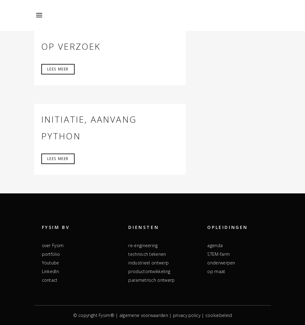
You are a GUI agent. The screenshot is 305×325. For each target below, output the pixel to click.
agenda (215, 245)
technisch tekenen (147, 254)
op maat (216, 271)
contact (50, 280)
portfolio (51, 254)
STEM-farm (218, 254)
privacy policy (186, 315)
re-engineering (143, 245)
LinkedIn (50, 271)
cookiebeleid (218, 315)
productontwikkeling (149, 271)
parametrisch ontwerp (151, 280)
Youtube (50, 263)
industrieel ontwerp (148, 263)
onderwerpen (221, 263)
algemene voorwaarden (143, 315)
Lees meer (58, 69)
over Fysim (53, 245)
